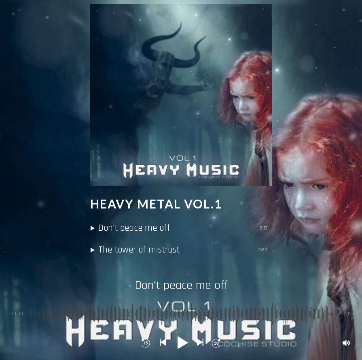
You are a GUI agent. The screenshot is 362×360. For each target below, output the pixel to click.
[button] (146, 343)
